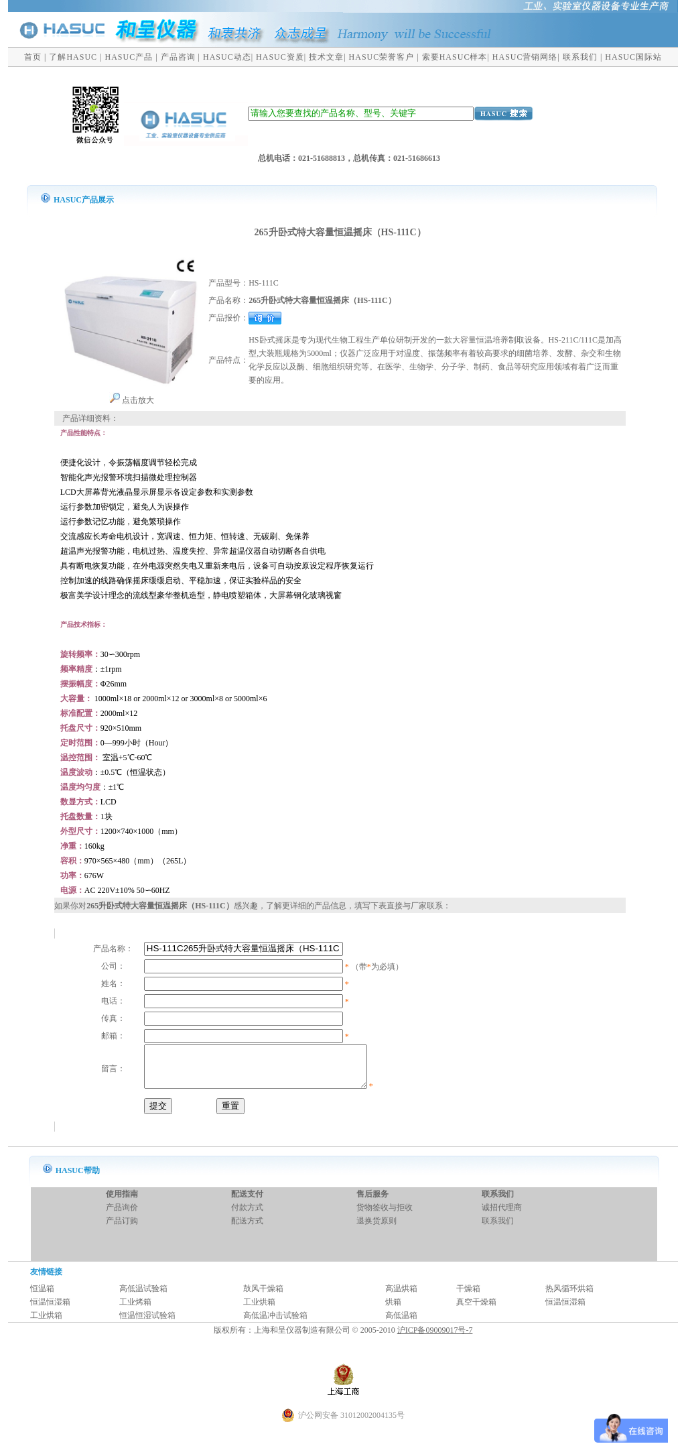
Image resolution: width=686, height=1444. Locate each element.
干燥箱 (468, 1296)
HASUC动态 (227, 57)
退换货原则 (376, 1229)
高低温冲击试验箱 (275, 1323)
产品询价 (122, 1215)
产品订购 (122, 1229)
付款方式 (247, 1215)
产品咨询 (178, 57)
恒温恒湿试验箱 (147, 1323)
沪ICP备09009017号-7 (435, 1338)
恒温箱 (42, 1296)
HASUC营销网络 (525, 57)
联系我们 (580, 57)
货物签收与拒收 (384, 1215)
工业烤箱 (135, 1310)
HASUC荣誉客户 (382, 57)
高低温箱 (401, 1323)
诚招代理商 (502, 1215)
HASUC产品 (129, 57)
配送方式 (247, 1229)
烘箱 (393, 1310)
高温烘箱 (401, 1296)
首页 (33, 57)
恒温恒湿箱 (50, 1310)
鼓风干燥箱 (263, 1296)
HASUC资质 (280, 57)
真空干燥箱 (476, 1310)
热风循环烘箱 (569, 1296)
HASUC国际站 (633, 57)
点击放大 (131, 400)
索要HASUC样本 (455, 57)
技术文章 (326, 57)
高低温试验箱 (143, 1296)
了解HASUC (73, 57)
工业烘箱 (259, 1310)
